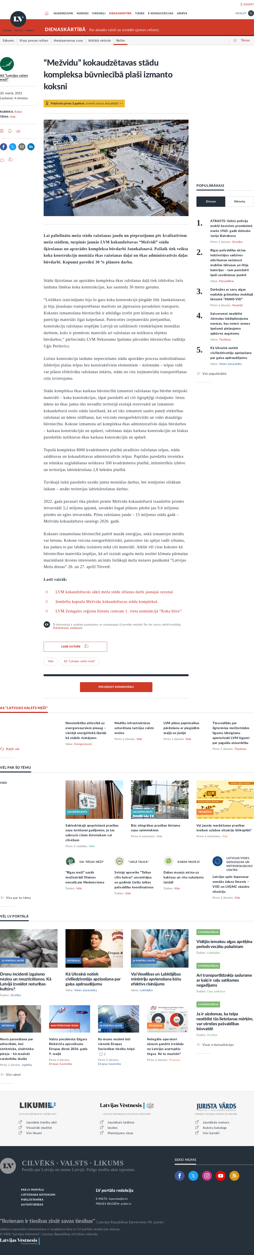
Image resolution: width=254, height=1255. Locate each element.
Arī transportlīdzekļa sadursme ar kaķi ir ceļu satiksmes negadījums (224, 980)
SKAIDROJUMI (63, 13)
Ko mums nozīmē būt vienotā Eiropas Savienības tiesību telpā (116, 1044)
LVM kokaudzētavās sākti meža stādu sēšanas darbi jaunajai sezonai (114, 592)
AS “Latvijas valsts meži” (79, 661)
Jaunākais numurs (216, 1122)
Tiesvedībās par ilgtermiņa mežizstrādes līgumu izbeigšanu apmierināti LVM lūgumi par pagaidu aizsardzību (231, 733)
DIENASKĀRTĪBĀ (120, 13)
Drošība (237, 242)
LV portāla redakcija (114, 1190)
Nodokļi (237, 305)
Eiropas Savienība (60, 1064)
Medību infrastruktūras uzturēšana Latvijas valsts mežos (134, 728)
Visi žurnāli (211, 1133)
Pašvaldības (226, 281)
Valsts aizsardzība (230, 364)
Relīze (18, 112)
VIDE (3, 783)
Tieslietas (225, 339)
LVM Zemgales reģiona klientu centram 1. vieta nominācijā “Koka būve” (119, 611)
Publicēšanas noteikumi (67, 628)
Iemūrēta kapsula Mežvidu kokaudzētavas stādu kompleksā (106, 601)
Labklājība (146, 990)
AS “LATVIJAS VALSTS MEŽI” (24, 708)
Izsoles (112, 1127)
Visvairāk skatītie (39, 1127)
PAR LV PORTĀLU (32, 1190)
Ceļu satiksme (216, 991)
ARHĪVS (182, 13)
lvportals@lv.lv (118, 1199)
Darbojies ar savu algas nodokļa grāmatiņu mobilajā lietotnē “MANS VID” (231, 294)
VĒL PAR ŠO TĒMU (15, 767)
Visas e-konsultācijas (218, 1044)
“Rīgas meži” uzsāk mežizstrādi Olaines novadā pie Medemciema (84, 877)
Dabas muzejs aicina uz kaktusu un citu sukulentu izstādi (184, 877)
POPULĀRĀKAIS (210, 185)
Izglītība (27, 1065)
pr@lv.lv (126, 1204)
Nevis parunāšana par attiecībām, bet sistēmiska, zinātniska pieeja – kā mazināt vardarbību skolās (17, 1049)
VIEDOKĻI (98, 13)
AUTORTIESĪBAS (32, 1205)
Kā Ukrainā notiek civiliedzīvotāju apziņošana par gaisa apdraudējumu (231, 353)
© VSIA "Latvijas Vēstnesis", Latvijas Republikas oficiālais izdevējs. (49, 1234)
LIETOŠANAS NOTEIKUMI (38, 1195)
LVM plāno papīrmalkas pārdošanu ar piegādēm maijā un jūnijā (182, 728)
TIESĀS (139, 13)
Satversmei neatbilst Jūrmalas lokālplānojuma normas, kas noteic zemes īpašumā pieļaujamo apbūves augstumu (230, 323)
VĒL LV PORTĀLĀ (14, 916)
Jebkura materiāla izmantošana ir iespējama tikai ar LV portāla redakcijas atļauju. (60, 1229)
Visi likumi (34, 1133)
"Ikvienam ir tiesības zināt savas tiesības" (47, 1221)
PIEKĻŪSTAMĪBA (32, 1200)
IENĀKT (248, 4)
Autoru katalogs (215, 1127)
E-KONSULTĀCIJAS (160, 13)
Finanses (174, 1060)
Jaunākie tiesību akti (41, 1122)
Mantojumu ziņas (120, 1133)
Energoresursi (83, 744)
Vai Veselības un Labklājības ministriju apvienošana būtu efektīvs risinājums (156, 979)
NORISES (83, 13)
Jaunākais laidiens (121, 1122)
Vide (13, 116)
